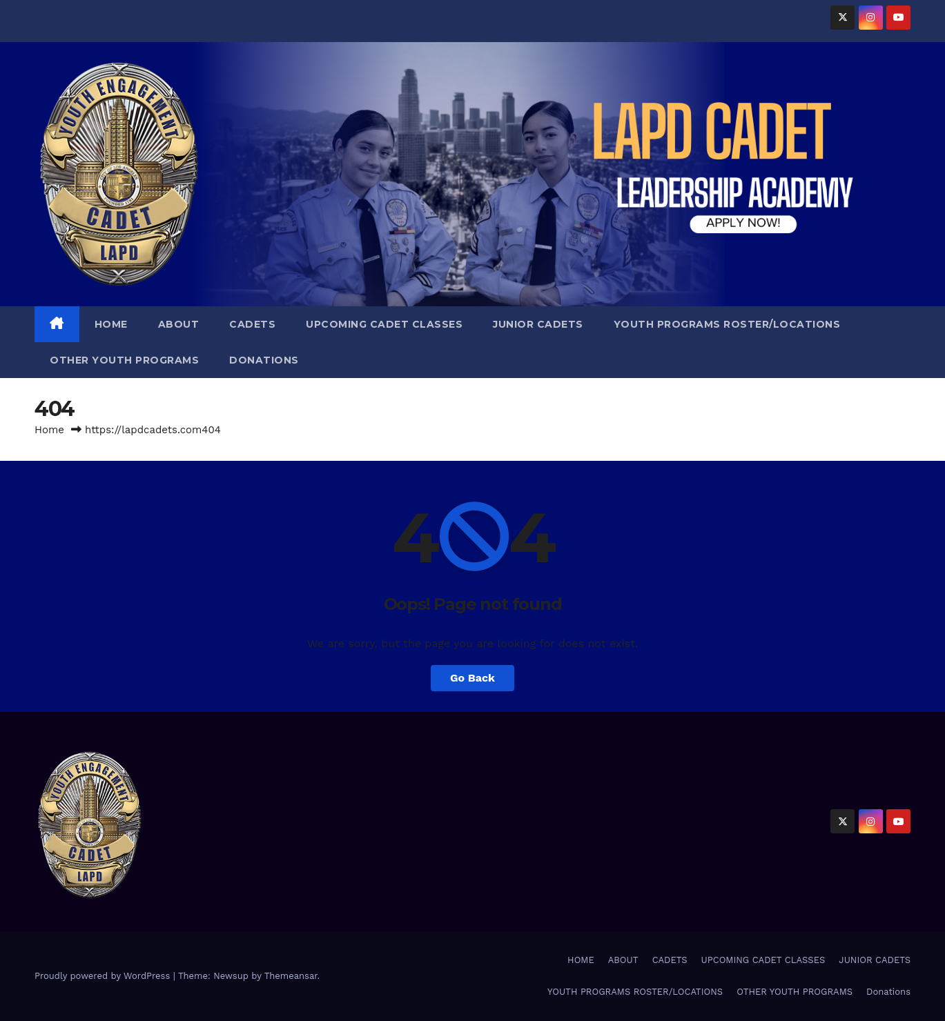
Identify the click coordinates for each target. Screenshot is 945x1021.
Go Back (472, 677)
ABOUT (178, 324)
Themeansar (291, 976)
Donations (264, 360)
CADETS (252, 324)
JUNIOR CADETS (538, 324)
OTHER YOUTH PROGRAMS (124, 360)
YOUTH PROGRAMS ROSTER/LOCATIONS (727, 324)
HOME (111, 324)
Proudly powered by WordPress (104, 976)
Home (49, 430)
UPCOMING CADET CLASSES (384, 324)
